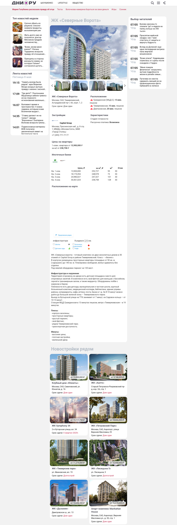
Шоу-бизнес (47, 3)
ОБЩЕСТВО (77, 3)
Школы (57, 244)
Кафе (76, 248)
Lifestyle (62, 3)
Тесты (60, 9)
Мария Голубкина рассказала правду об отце (33, 9)
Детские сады (60, 248)
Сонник (122, 9)
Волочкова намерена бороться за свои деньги (87, 9)
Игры (114, 9)
